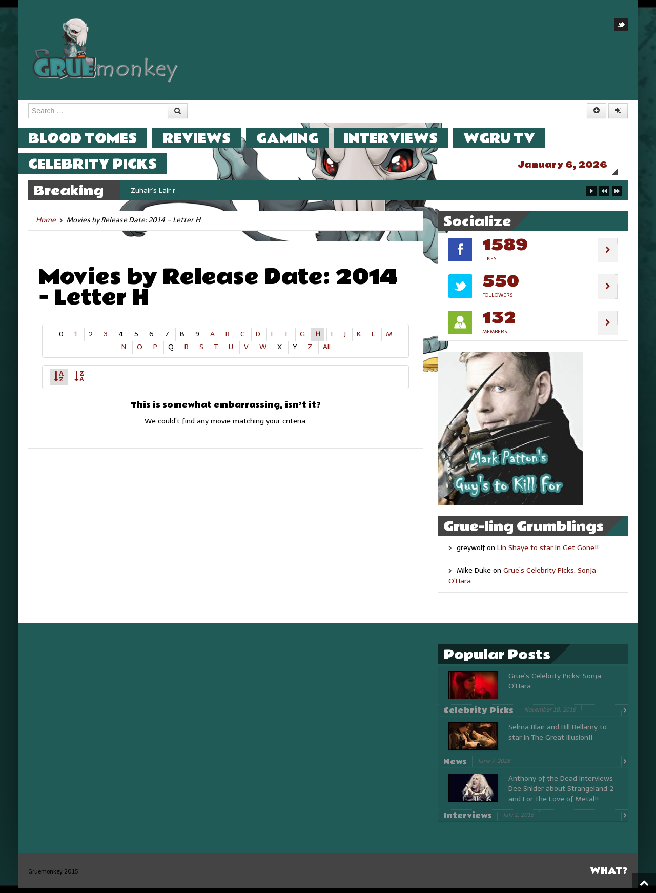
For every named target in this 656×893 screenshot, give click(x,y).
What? (609, 876)
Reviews (207, 138)
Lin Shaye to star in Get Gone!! (548, 553)
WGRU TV (509, 138)
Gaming (297, 138)
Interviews (401, 138)
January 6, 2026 (573, 165)
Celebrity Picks (102, 164)
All (327, 352)
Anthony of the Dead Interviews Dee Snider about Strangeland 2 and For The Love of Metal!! (560, 793)
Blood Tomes (92, 138)
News (455, 767)
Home (46, 225)
